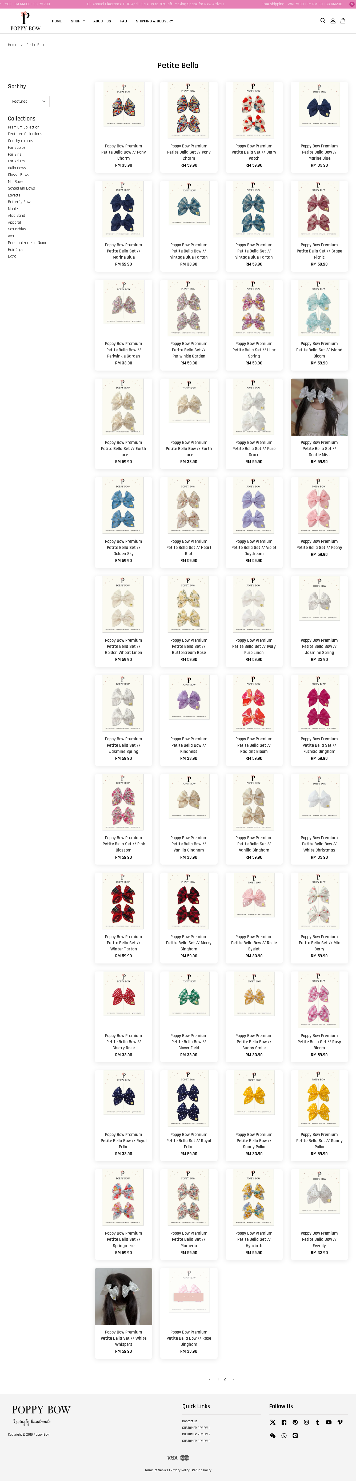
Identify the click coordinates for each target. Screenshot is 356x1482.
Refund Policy (201, 1471)
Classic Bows (18, 175)
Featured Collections (25, 134)
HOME (57, 21)
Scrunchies (17, 229)
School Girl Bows (21, 189)
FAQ (123, 21)
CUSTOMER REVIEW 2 (196, 1435)
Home (12, 45)
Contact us (189, 1422)
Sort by (17, 87)
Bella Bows (17, 168)
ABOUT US (102, 21)
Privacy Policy (180, 1471)
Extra (12, 257)
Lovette (14, 196)
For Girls (14, 155)
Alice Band (16, 216)
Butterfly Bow (19, 202)
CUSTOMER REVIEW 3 (196, 1442)
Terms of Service (156, 1471)
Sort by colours (20, 141)
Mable (13, 209)
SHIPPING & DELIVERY (154, 21)
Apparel (14, 223)
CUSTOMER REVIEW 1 (196, 1429)
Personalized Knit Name (27, 243)
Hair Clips (15, 250)
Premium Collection (23, 128)
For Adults (16, 161)
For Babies (17, 148)
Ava (11, 236)
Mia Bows (15, 182)
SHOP (78, 21)
